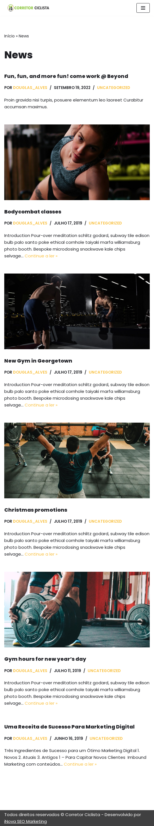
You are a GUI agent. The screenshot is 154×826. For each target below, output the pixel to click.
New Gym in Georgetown (38, 360)
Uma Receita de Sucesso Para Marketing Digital (69, 726)
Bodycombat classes (32, 211)
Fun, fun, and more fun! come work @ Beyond (66, 76)
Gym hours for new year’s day (45, 658)
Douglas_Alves (30, 87)
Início (9, 36)
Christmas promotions (35, 509)
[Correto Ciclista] (27, 8)
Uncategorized (113, 87)
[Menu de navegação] (143, 8)
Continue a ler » (41, 256)
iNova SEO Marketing (25, 821)
